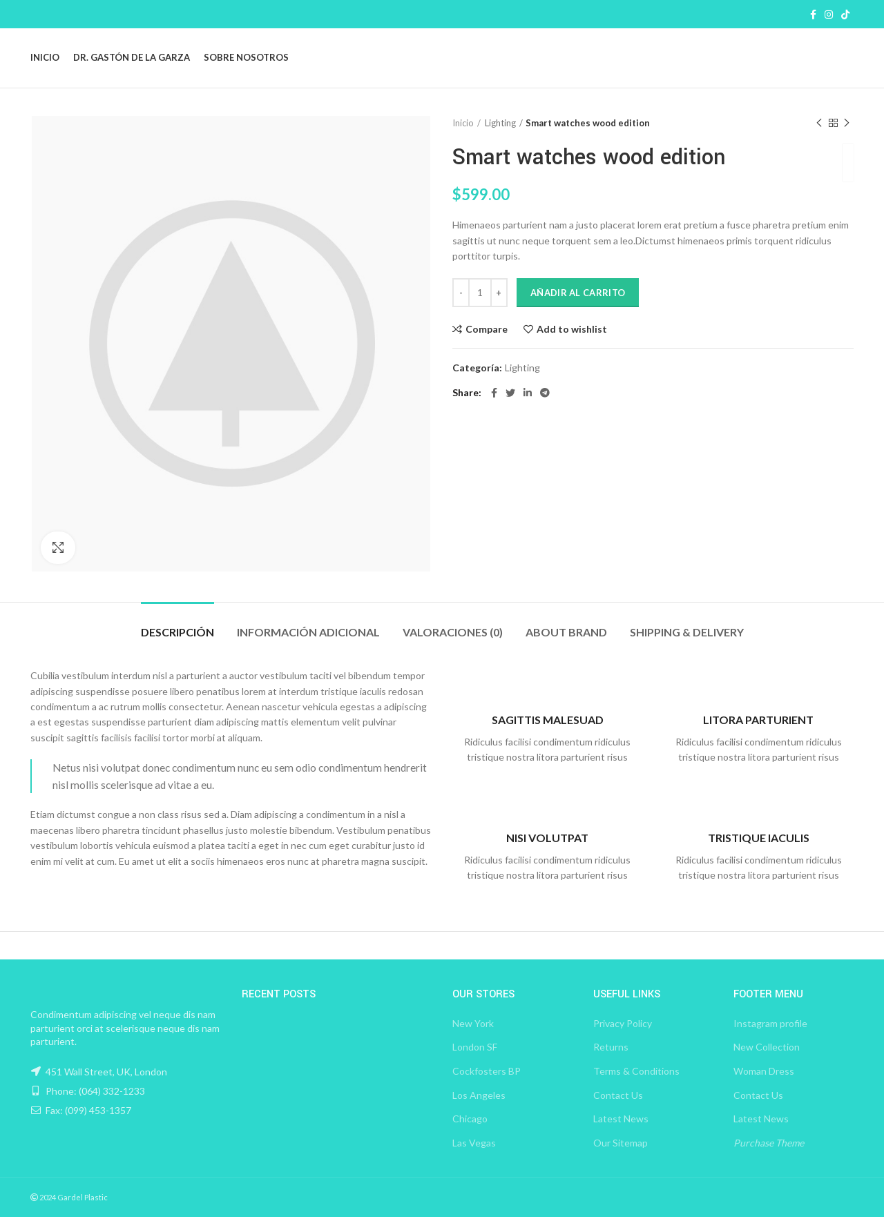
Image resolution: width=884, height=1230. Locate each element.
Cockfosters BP (486, 1084)
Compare (486, 341)
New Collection (766, 1060)
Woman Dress (763, 1084)
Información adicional (308, 644)
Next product (847, 135)
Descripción (177, 644)
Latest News (620, 1132)
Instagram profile (770, 1036)
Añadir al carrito (577, 305)
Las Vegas (474, 1156)
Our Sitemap (620, 1156)
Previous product (819, 135)
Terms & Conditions (636, 1084)
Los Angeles (479, 1107)
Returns (610, 1060)
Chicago (470, 1132)
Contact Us (618, 1107)
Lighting (500, 135)
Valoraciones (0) (453, 644)
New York (473, 1036)
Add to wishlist (572, 341)
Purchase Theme (768, 1156)
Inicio (463, 135)
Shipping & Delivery (687, 644)
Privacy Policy (622, 1036)
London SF (474, 1060)
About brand (566, 644)
